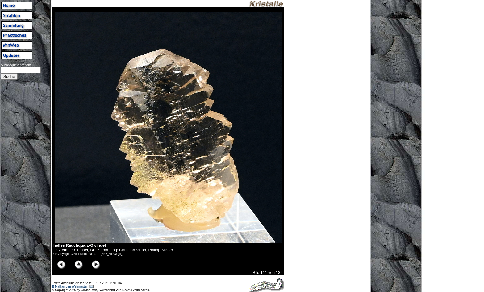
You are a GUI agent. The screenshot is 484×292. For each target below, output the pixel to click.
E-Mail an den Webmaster (69, 286)
